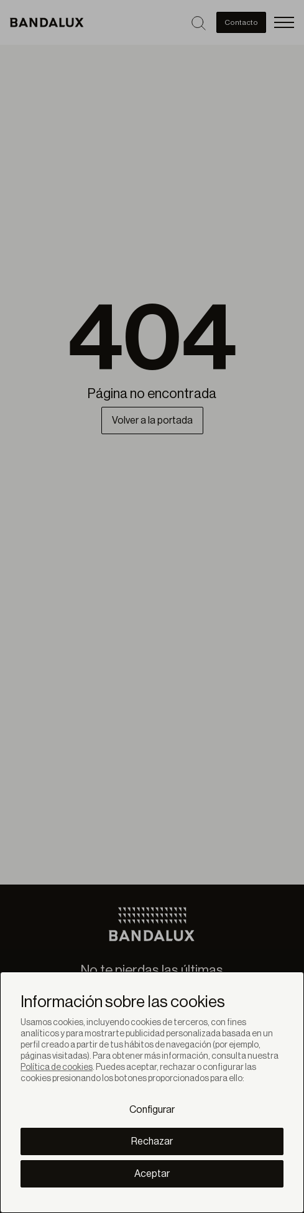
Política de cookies (57, 1067)
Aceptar (152, 1174)
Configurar (152, 1110)
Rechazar (152, 1141)
